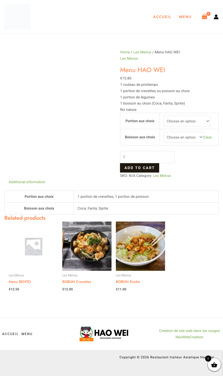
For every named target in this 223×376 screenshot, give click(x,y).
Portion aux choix (139, 121)
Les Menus (142, 52)
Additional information (27, 182)
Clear (207, 137)
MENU (185, 17)
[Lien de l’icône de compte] (216, 16)
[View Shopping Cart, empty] (204, 17)
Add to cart (139, 168)
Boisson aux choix (140, 137)
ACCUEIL (162, 17)
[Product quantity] (147, 157)
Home (125, 52)
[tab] (27, 182)
